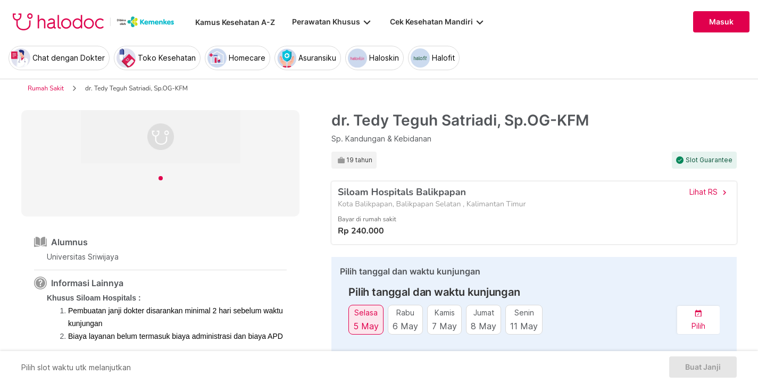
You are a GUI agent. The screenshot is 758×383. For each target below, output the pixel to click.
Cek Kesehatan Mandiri (438, 21)
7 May (444, 326)
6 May (405, 326)
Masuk (721, 22)
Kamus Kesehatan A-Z (235, 22)
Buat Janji (703, 367)
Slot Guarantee (709, 160)
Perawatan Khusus (332, 21)
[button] (698, 320)
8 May (483, 326)
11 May (524, 326)
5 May (366, 326)
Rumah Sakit (46, 88)
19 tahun (359, 160)
